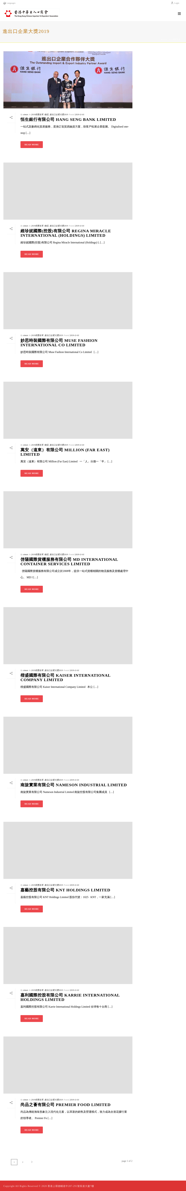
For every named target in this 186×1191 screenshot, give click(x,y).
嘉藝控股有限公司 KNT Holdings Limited (65, 890)
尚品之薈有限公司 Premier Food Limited (65, 1104)
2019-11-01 (79, 114)
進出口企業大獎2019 (58, 114)
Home (164, 39)
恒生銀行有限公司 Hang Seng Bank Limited (68, 119)
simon (25, 114)
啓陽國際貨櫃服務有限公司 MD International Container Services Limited (69, 561)
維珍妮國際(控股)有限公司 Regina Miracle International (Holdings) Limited (65, 233)
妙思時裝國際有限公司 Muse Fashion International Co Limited (59, 342)
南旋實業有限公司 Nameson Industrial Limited (73, 785)
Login (175, 3)
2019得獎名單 (175, 39)
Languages (9, 3)
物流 (46, 114)
